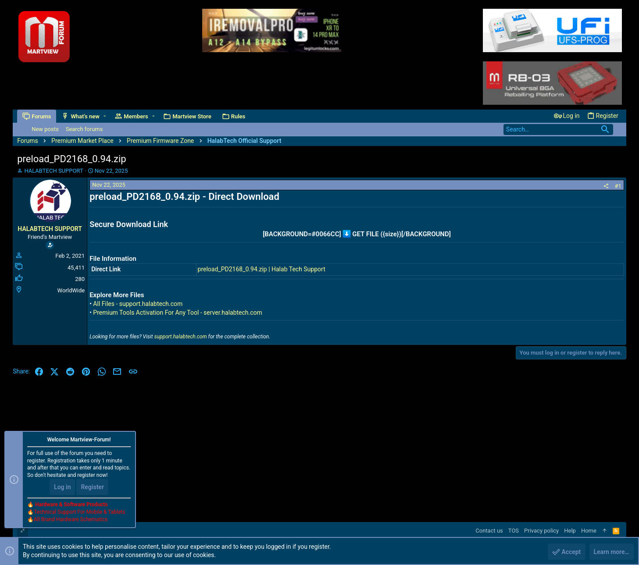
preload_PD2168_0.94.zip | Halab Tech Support (261, 269)
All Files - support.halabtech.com (137, 303)
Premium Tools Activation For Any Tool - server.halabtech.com (177, 312)
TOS (513, 530)
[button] (104, 116)
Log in (62, 486)
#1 (618, 186)
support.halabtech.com (180, 337)
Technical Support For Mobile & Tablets (79, 512)
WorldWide (71, 290)
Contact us (489, 530)
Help (570, 530)
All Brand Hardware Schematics (70, 519)
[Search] (558, 129)
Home (588, 530)
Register (92, 486)
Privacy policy (541, 530)
